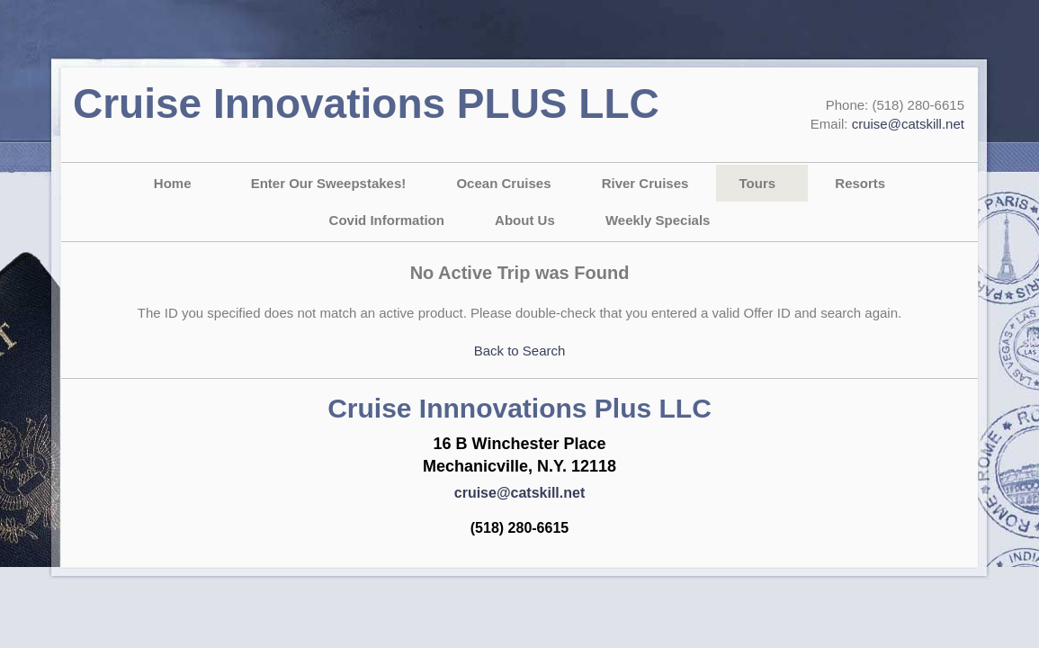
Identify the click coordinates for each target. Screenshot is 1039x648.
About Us (525, 220)
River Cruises (645, 183)
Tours (757, 183)
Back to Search (520, 350)
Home (173, 183)
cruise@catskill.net (908, 123)
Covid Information (386, 220)
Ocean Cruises (503, 183)
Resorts (860, 183)
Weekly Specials (657, 220)
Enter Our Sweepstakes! (329, 183)
